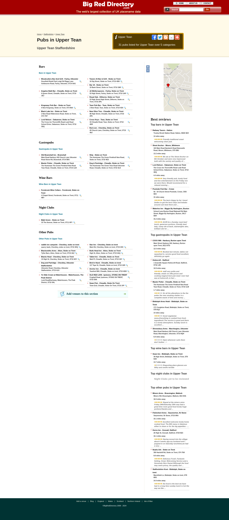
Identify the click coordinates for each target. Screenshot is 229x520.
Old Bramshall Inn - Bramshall (53, 155)
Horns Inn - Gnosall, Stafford (165, 430)
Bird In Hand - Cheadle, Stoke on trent (105, 263)
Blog (92, 501)
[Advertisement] (114, 23)
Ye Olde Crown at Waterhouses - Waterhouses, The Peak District (62, 276)
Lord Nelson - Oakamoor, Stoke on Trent (58, 120)
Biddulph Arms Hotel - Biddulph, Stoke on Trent (170, 303)
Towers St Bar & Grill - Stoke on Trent (105, 79)
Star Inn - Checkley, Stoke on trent (104, 245)
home (181, 3)
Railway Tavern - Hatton (162, 130)
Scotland (120, 501)
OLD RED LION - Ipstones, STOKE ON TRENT (108, 275)
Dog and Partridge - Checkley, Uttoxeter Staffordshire (57, 264)
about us (193, 3)
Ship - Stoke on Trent (98, 155)
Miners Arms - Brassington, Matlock (167, 393)
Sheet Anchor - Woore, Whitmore (166, 145)
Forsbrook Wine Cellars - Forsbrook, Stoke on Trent (60, 191)
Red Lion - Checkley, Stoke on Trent (104, 128)
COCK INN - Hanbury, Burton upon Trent (169, 240)
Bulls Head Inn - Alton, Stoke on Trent (105, 251)
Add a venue (81, 501)
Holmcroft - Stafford (161, 260)
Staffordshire (48, 34)
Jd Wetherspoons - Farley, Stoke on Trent (107, 91)
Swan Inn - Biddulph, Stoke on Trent (168, 354)
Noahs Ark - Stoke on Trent (164, 450)
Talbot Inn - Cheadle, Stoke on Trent (104, 257)
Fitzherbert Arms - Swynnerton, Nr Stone (169, 413)
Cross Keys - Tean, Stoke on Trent (104, 120)
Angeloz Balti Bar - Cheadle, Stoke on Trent (59, 91)
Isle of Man (148, 501)
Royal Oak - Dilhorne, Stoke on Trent (105, 97)
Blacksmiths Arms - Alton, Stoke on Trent (58, 251)
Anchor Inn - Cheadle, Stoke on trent (105, 269)
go (207, 9)
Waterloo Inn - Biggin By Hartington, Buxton (171, 208)
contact (207, 3)
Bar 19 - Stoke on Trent (99, 85)
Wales (110, 501)
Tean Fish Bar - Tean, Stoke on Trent (105, 105)
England (101, 501)
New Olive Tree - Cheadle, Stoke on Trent (106, 111)
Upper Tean (60, 34)
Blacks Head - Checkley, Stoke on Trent (57, 257)
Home (39, 34)
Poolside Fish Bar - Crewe (163, 189)
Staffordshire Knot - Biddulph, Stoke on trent (169, 470)
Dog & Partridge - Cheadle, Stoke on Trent (107, 163)
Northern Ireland (134, 501)
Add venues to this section (82, 293)
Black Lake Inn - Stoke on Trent (54, 111)
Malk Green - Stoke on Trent (52, 220)
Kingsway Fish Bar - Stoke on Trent (56, 105)
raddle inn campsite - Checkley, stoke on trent (60, 245)
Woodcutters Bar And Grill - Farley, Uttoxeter (59, 79)
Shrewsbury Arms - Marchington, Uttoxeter (170, 329)
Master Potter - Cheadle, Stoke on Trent (57, 163)
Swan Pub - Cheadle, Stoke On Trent (105, 283)
